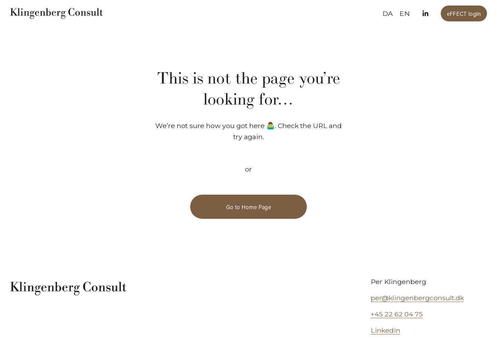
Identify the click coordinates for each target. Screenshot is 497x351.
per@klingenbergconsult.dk (417, 298)
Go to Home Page (248, 207)
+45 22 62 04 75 (397, 314)
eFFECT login (464, 13)
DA (387, 13)
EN (404, 13)
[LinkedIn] (425, 13)
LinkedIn (385, 330)
